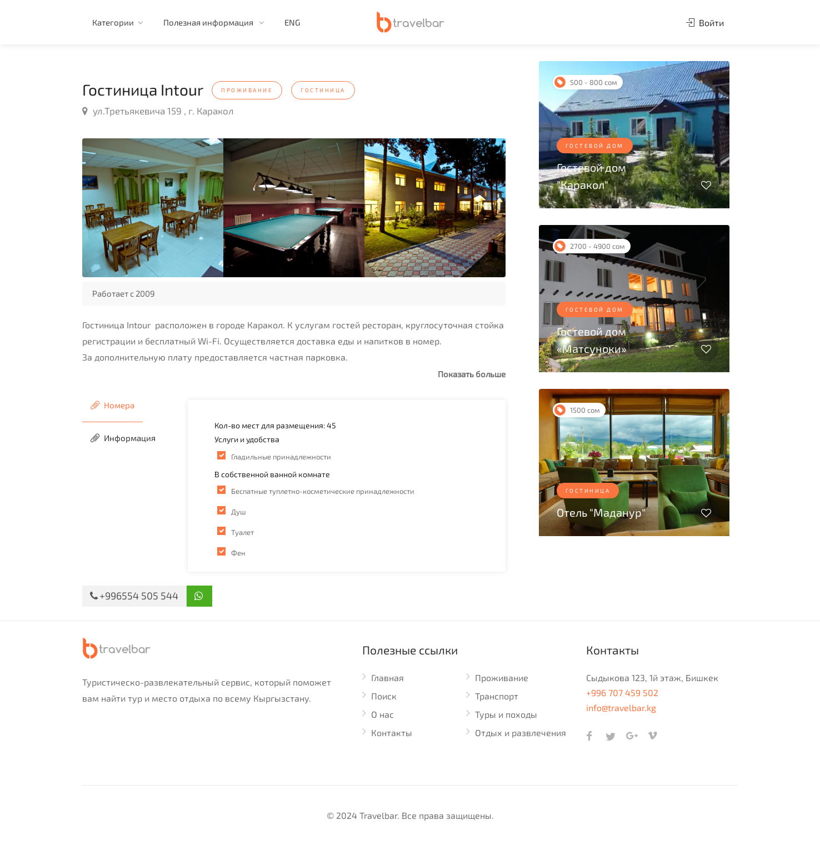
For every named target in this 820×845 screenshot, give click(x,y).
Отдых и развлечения (520, 732)
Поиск (384, 696)
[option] (152, 207)
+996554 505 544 (134, 595)
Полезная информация (209, 22)
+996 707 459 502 (622, 692)
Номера (112, 405)
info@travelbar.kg (621, 707)
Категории (113, 22)
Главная (387, 677)
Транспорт (496, 696)
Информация (123, 438)
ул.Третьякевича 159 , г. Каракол (158, 110)
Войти (705, 22)
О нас (382, 714)
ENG (292, 22)
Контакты (391, 732)
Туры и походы (506, 714)
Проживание (501, 677)
